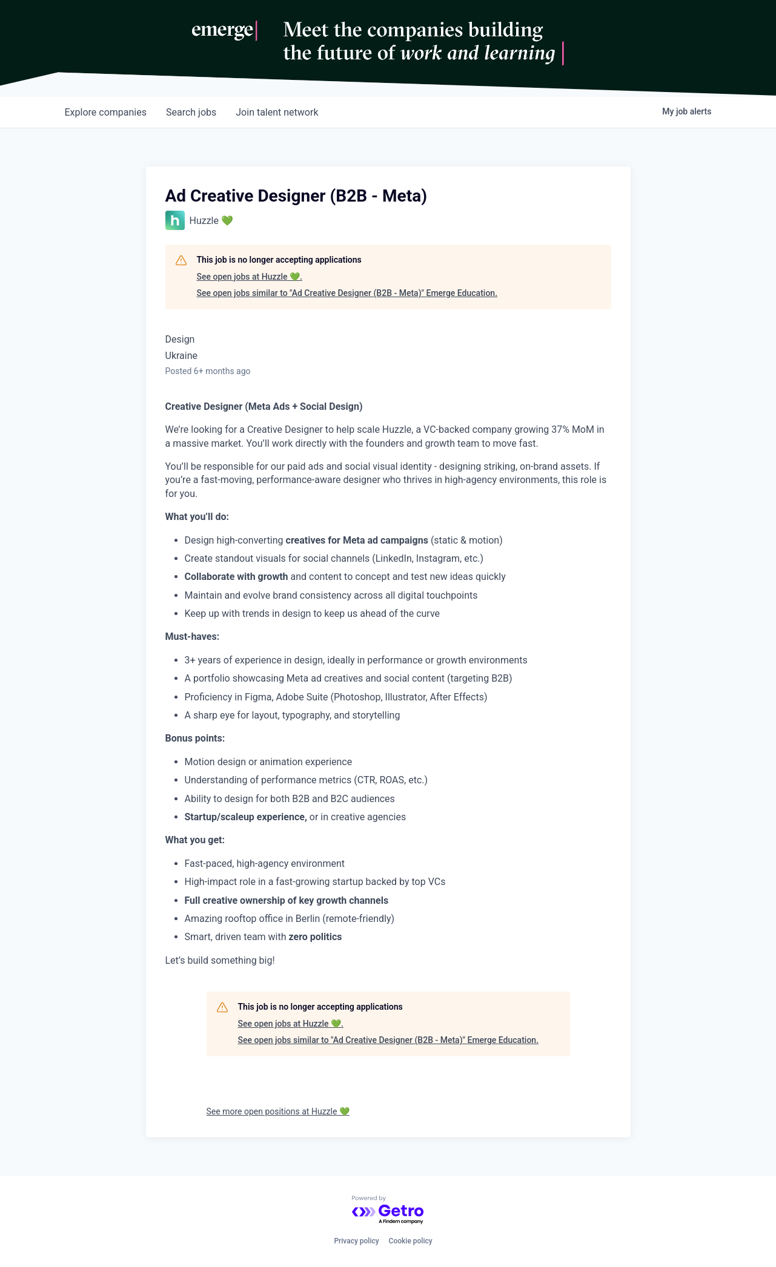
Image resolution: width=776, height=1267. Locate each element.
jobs (191, 112)
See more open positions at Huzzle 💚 (278, 1111)
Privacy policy (356, 1241)
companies (106, 112)
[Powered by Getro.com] (388, 1210)
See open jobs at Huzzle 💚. (250, 276)
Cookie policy (411, 1241)
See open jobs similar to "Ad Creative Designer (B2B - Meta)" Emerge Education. (347, 293)
